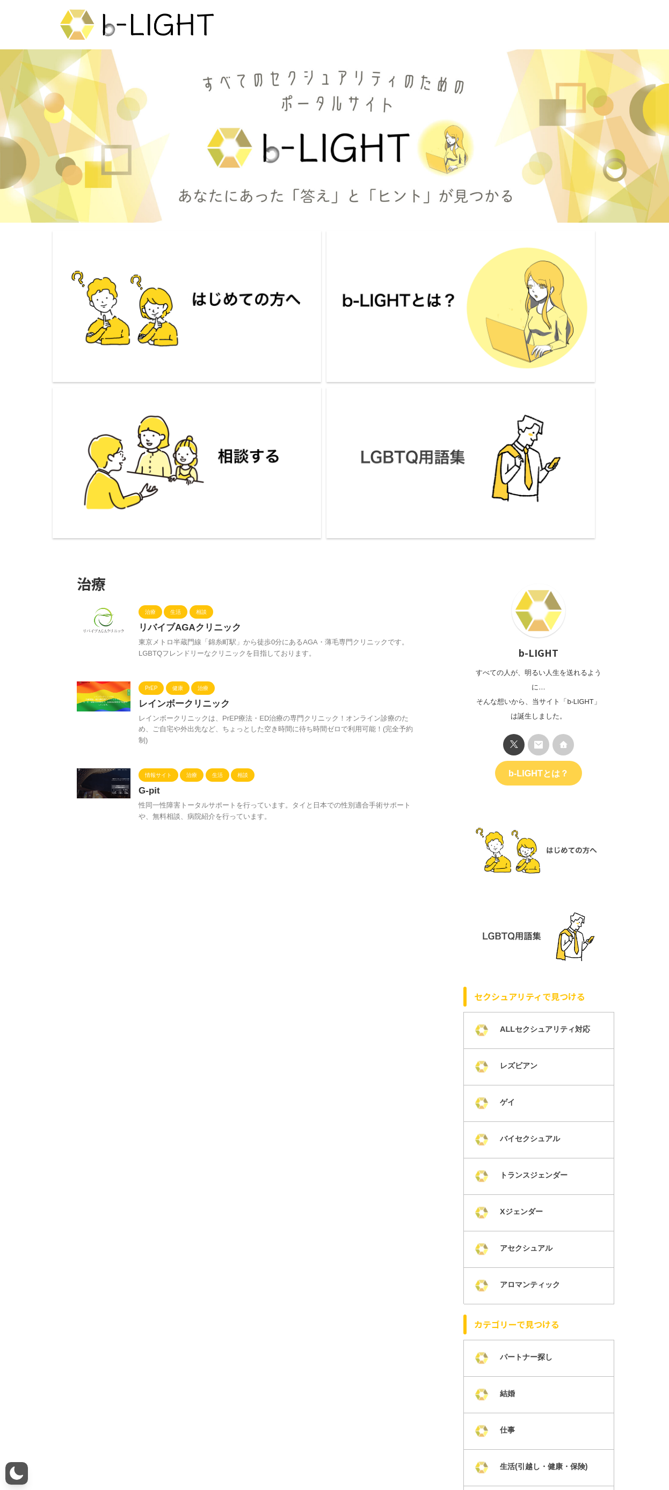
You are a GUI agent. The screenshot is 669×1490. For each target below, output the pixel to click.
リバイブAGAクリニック (187, 397)
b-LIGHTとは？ (538, 542)
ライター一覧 (173, 1453)
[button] (16, 1473)
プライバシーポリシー (342, 1453)
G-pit (148, 563)
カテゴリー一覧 (411, 1453)
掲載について (466, 1453)
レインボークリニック (181, 475)
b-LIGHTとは (121, 1453)
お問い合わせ (277, 1453)
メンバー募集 (225, 1453)
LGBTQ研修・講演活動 (533, 1453)
